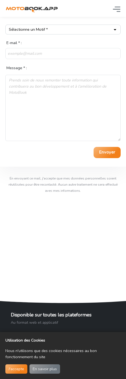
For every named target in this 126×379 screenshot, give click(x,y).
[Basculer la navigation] (117, 9)
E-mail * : (13, 42)
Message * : (16, 68)
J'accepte (16, 369)
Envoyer (107, 152)
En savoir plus (45, 369)
